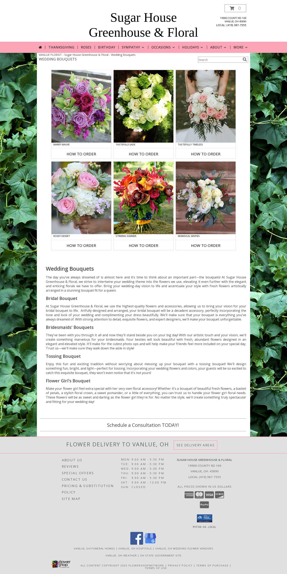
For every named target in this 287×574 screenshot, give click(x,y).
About (218, 47)
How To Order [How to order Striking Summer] (143, 245)
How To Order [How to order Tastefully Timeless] (205, 154)
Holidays (193, 47)
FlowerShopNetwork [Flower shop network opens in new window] (146, 565)
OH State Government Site (160, 555)
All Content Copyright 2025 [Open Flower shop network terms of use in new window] (104, 565)
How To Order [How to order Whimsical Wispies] (205, 245)
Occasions (163, 47)
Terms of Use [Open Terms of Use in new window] (156, 568)
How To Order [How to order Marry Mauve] (81, 154)
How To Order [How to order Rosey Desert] (81, 245)
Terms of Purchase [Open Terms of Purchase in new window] (212, 565)
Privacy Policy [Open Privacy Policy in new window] (180, 565)
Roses (86, 47)
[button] (235, 8)
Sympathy (133, 47)
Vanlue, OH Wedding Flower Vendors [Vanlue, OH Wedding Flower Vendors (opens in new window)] (184, 548)
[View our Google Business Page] (150, 543)
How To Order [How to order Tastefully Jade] (143, 154)
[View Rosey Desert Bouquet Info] (81, 198)
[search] (245, 59)
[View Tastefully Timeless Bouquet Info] (206, 106)
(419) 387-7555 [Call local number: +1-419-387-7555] (236, 25)
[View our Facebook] (136, 543)
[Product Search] (219, 59)
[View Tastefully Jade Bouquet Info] (143, 106)
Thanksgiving (61, 47)
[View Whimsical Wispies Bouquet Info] (206, 198)
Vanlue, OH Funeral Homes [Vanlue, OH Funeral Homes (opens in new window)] (94, 548)
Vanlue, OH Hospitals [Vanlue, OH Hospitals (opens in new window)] (135, 548)
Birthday (106, 47)
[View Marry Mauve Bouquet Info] (81, 106)
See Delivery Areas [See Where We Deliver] (196, 445)
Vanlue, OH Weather (121, 555)
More (241, 47)
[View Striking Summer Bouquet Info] (143, 198)
